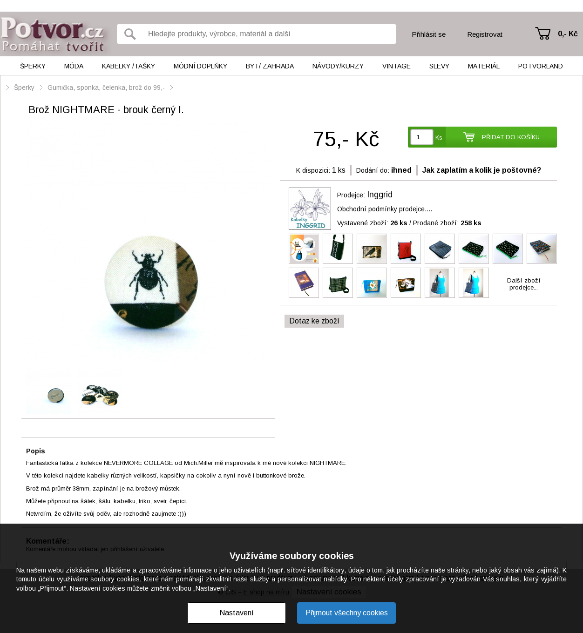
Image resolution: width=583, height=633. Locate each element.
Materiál (484, 66)
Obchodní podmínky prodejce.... (384, 209)
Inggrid (380, 194)
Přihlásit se (429, 34)
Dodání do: (372, 170)
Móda (73, 66)
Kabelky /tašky (128, 66)
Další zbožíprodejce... (524, 284)
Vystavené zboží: (372, 223)
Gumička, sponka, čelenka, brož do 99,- (106, 87)
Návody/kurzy (338, 66)
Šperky (33, 66)
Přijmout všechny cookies (346, 613)
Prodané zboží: (447, 223)
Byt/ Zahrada (270, 66)
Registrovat (484, 34)
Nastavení (236, 613)
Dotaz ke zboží (314, 321)
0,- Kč (568, 34)
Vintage (396, 66)
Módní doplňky (200, 66)
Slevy (439, 66)
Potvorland (540, 66)
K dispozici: (313, 170)
